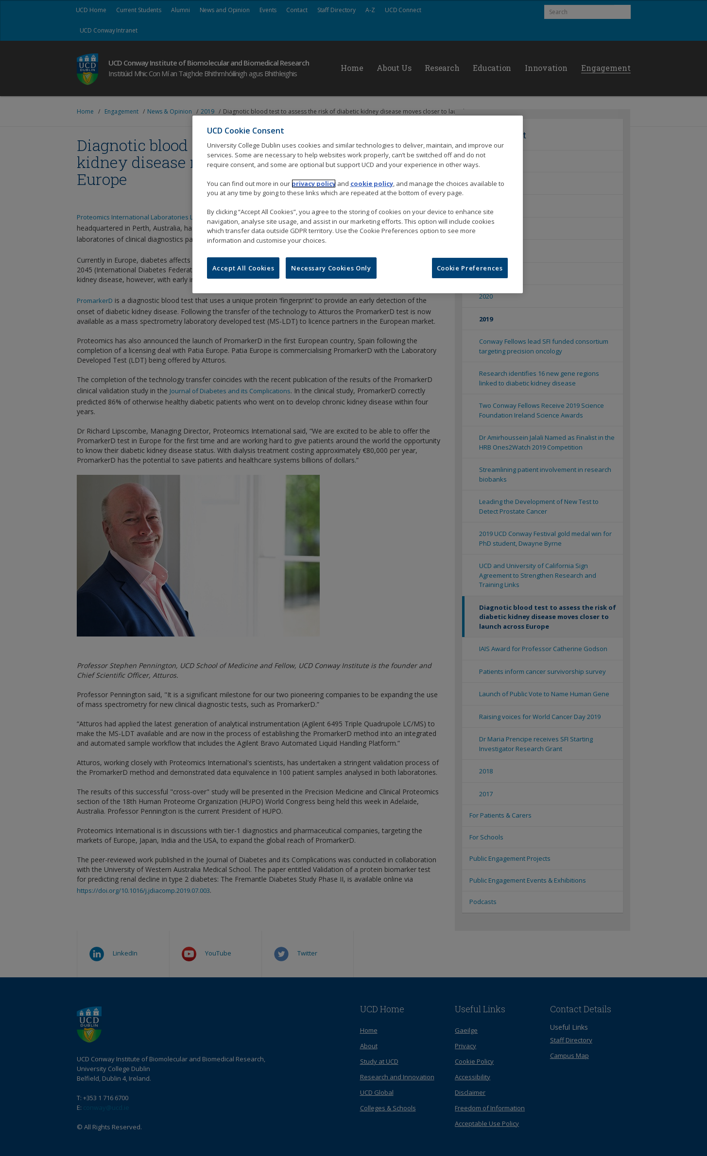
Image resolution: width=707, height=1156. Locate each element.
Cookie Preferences (470, 268)
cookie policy (371, 183)
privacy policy (314, 183)
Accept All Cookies (243, 268)
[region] (357, 204)
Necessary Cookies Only (331, 268)
